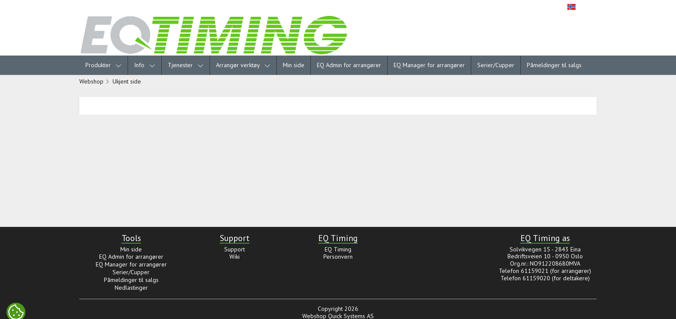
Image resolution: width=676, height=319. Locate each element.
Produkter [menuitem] (103, 65)
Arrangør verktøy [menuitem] (243, 65)
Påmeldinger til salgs (554, 65)
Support (234, 249)
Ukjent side (127, 81)
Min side (293, 65)
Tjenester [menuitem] (185, 65)
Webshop (91, 81)
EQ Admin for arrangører (349, 65)
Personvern (338, 256)
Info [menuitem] (144, 65)
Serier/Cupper (495, 65)
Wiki (234, 256)
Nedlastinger (131, 287)
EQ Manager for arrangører (429, 65)
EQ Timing (338, 249)
